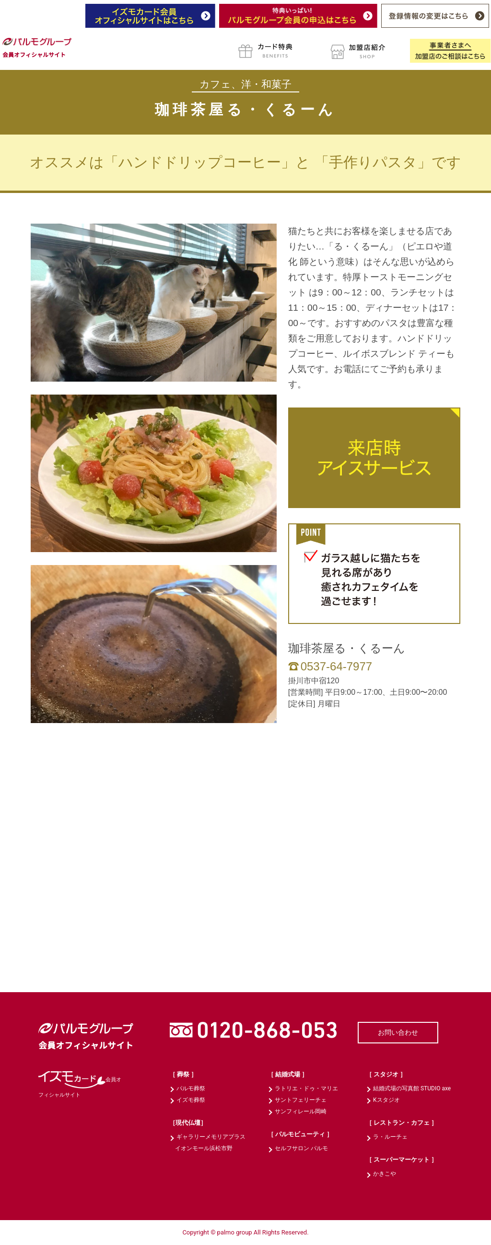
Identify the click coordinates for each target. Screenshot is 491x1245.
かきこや (384, 1173)
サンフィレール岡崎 (301, 1111)
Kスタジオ (386, 1100)
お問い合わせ (398, 1032)
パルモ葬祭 (190, 1088)
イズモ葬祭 (190, 1100)
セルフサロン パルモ (301, 1148)
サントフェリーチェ (301, 1100)
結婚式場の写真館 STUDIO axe (412, 1088)
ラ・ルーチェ (390, 1136)
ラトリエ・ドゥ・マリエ (306, 1088)
